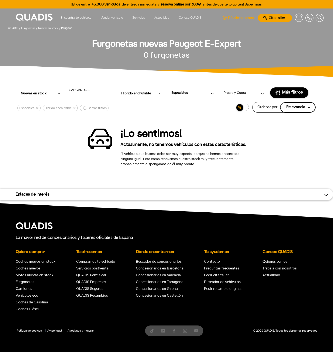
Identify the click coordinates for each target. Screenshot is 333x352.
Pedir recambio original (223, 288)
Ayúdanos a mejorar (81, 330)
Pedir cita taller (216, 275)
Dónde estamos (238, 18)
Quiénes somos (274, 261)
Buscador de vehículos (222, 282)
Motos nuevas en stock (34, 275)
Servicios (138, 17)
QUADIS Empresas (91, 282)
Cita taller (274, 18)
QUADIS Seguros (89, 288)
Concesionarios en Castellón (159, 295)
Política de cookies (29, 330)
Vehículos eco (27, 295)
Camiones (24, 288)
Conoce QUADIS (190, 17)
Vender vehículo (112, 17)
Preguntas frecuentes (221, 268)
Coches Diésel (27, 309)
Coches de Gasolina (32, 302)
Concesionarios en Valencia (158, 275)
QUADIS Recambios (92, 295)
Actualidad (161, 17)
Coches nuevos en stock (35, 261)
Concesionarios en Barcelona (159, 268)
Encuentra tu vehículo (76, 17)
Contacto (212, 261)
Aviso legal (54, 330)
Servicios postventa (92, 268)
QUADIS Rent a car (91, 275)
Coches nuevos (28, 268)
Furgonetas (25, 282)
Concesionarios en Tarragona (159, 282)
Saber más (253, 4)
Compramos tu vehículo (95, 261)
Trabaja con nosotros (279, 268)
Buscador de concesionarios (159, 261)
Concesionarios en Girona (157, 288)
